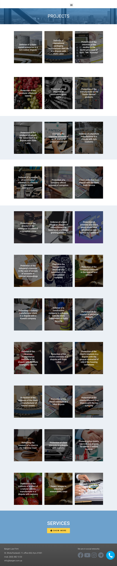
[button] (71, 5)
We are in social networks (89, 549)
